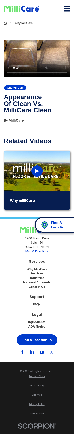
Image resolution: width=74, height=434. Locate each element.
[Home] (21, 9)
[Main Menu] (67, 8)
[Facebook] (22, 352)
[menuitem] (37, 376)
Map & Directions (37, 251)
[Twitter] (52, 352)
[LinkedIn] (32, 352)
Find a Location (37, 340)
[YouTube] (42, 352)
